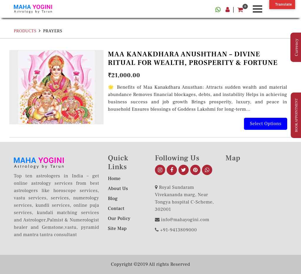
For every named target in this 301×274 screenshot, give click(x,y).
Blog (113, 198)
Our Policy (119, 218)
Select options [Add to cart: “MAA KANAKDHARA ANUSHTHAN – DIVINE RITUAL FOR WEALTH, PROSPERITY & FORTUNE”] (265, 124)
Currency (296, 47)
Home (114, 178)
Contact (116, 208)
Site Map (117, 228)
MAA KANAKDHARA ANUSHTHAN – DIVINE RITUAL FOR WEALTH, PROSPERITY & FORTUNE (193, 58)
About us (118, 188)
